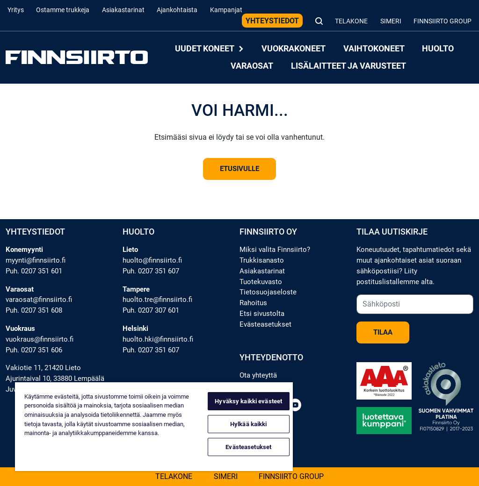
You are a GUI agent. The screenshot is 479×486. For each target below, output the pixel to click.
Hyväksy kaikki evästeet (248, 401)
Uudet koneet (209, 49)
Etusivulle (239, 168)
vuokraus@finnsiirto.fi (39, 339)
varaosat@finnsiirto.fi (39, 299)
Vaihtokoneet (374, 49)
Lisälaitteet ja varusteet (348, 66)
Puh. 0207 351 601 (34, 271)
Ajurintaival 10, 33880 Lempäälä (55, 378)
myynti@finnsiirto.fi (35, 260)
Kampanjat (226, 10)
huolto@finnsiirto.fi (152, 260)
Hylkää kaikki (248, 424)
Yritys (15, 10)
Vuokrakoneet (293, 49)
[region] (154, 426)
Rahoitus (253, 303)
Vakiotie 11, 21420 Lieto (43, 368)
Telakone (351, 21)
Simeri (390, 21)
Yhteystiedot (272, 20)
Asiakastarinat (123, 10)
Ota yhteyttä (258, 375)
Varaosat (252, 66)
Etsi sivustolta (262, 313)
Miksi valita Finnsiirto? (275, 249)
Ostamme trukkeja (62, 10)
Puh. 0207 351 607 (151, 271)
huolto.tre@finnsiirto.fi (157, 299)
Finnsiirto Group (443, 21)
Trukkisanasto (262, 260)
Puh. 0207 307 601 (151, 310)
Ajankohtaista (177, 10)
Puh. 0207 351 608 (34, 310)
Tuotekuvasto (261, 282)
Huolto (438, 49)
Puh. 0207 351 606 (34, 350)
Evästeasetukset (265, 324)
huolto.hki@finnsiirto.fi (158, 339)
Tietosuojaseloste (268, 292)
